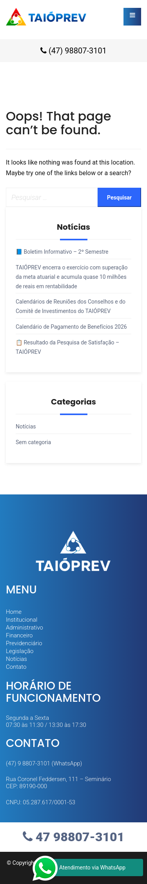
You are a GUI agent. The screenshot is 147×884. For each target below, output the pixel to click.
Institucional (21, 619)
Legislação (20, 651)
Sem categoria (33, 442)
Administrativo (24, 627)
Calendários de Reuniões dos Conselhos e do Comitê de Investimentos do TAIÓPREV (70, 306)
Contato (16, 666)
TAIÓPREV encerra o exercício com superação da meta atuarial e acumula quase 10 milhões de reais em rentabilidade (71, 276)
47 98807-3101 (73, 836)
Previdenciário (24, 643)
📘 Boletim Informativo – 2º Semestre (62, 252)
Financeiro (19, 635)
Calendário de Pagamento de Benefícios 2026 (71, 327)
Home (14, 611)
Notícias (26, 426)
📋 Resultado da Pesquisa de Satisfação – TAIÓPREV (67, 347)
